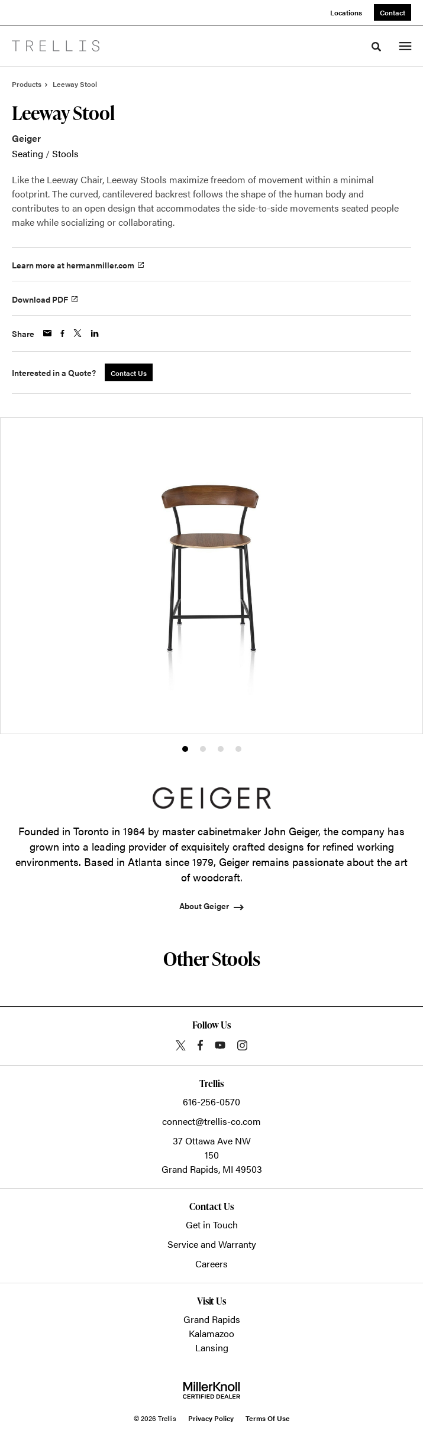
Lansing (211, 1347)
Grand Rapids (211, 1319)
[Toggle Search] (376, 46)
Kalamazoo (211, 1333)
